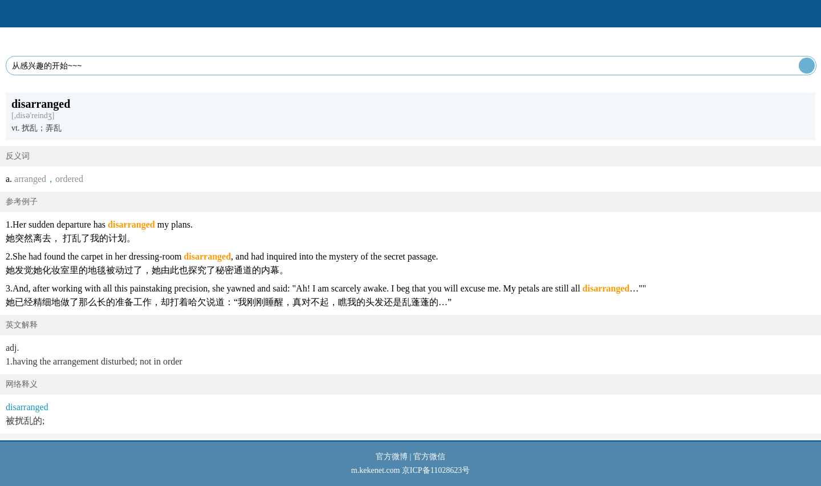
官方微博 (392, 456)
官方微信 (429, 456)
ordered (69, 179)
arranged (30, 179)
